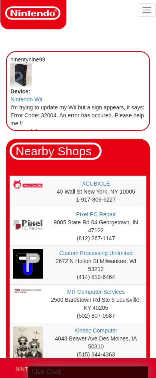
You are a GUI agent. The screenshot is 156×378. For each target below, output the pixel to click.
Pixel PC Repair (96, 214)
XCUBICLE (96, 183)
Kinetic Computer (95, 330)
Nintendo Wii (26, 99)
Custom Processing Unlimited (96, 253)
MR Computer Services (96, 292)
